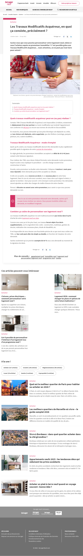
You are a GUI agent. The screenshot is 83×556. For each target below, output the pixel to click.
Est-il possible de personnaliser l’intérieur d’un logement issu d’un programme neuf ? (14, 339)
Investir (32, 3)
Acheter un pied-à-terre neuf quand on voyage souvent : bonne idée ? (53, 485)
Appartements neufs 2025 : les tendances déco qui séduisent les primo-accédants (55, 460)
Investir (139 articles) (30, 368)
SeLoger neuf (33, 531)
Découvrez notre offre (72, 536)
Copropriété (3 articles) (46, 373)
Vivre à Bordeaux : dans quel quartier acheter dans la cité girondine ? (55, 435)
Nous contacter (69, 534)
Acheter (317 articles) (11, 368)
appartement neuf (37, 256)
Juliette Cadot (14, 36)
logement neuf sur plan (30, 218)
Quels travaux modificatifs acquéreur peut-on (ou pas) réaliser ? (34, 107)
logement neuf (62, 256)
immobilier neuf (50, 256)
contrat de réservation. (44, 149)
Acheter (21, 14)
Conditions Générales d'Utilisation (39, 534)
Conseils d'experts (12, 14)
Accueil (9, 10)
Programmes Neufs (23, 3)
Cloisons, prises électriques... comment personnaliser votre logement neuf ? (13, 298)
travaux (58, 258)
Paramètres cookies (35, 541)
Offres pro (53, 3)
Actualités (46, 3)
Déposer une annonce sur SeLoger (12, 536)
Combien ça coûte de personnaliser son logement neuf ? (31, 111)
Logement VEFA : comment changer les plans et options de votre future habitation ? (67, 298)
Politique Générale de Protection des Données (43, 536)
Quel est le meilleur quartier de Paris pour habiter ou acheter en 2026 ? (55, 385)
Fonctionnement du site (36, 539)
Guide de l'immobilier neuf (42, 10)
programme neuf (49, 258)
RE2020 (26, 127)
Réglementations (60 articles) (52, 368)
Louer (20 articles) (10, 373)
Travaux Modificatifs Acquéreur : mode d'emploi (29, 109)
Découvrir (5, 531)
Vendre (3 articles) (27, 373)
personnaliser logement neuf (31, 258)
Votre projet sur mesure (68, 3)
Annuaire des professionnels (10, 534)
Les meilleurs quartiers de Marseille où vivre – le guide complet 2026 (54, 410)
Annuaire (38, 3)
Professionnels (70, 531)
